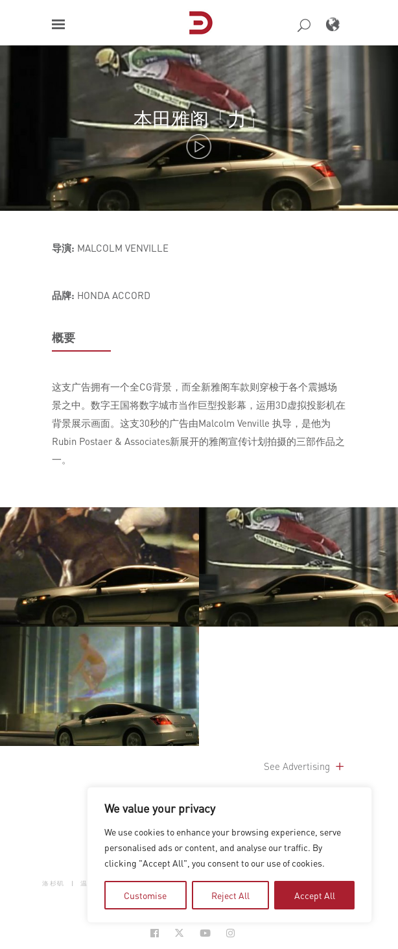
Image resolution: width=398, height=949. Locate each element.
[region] (229, 855)
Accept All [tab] (314, 895)
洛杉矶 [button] (53, 883)
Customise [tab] (145, 895)
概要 (63, 337)
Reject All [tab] (230, 895)
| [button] (73, 883)
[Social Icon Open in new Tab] (154, 933)
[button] (58, 24)
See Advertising (305, 766)
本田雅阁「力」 (199, 118)
